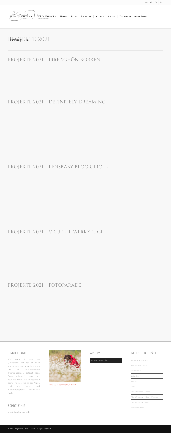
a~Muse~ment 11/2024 (139, 365)
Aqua (133, 386)
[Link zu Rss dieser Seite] (160, 2)
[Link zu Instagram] (151, 2)
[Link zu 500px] (146, 2)
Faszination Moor (137, 407)
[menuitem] (13, 16)
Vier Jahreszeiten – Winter (140, 392)
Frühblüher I (135, 376)
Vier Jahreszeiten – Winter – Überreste (144, 397)
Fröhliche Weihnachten (139, 360)
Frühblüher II (136, 371)
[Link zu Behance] (156, 2)
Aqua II (133, 381)
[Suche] (27, 40)
